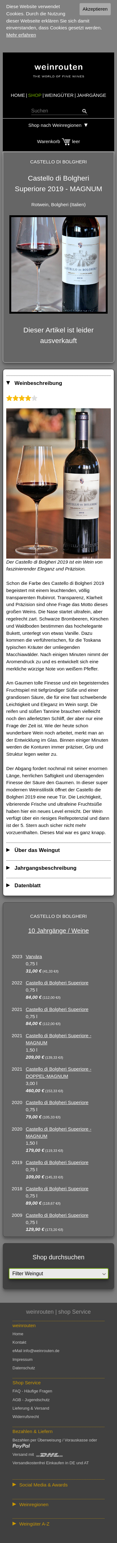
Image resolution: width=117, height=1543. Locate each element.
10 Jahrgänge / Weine (58, 930)
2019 (17, 1162)
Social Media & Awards (43, 1484)
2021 (17, 1009)
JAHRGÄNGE (91, 95)
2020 (17, 1102)
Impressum (22, 1359)
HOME (18, 95)
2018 (17, 1188)
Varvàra (34, 956)
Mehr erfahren (21, 34)
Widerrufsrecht (25, 1416)
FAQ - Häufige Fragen (32, 1391)
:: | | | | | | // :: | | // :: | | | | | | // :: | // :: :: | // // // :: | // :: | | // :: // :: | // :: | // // (58, 1505)
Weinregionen (33, 1504)
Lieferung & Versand (30, 1408)
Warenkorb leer (58, 141)
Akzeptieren (95, 9)
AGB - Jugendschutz (31, 1399)
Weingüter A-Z (34, 1523)
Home (17, 1333)
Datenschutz (23, 1368)
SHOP (34, 95)
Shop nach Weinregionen (54, 125)
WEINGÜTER (59, 95)
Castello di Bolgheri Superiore (57, 982)
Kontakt (19, 1342)
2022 (17, 982)
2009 (17, 1215)
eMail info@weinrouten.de (36, 1350)
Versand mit (37, 1454)
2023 (17, 956)
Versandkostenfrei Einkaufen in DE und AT (50, 1463)
